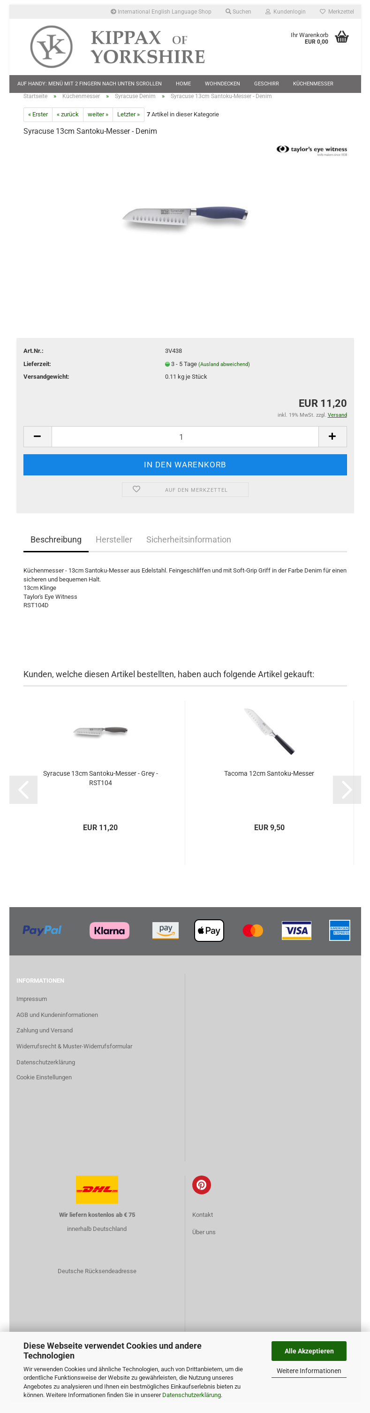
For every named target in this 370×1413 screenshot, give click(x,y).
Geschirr (266, 84)
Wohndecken (222, 84)
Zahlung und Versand (44, 1042)
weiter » (98, 126)
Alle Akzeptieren (309, 1351)
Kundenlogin (285, 11)
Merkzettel (337, 11)
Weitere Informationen (309, 1371)
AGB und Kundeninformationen (57, 1026)
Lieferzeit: (37, 375)
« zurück (68, 126)
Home (183, 84)
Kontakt (202, 1226)
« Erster (38, 126)
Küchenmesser (313, 84)
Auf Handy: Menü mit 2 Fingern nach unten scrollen (89, 84)
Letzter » (128, 126)
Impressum (31, 1010)
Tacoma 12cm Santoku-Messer (269, 784)
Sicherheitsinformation (188, 551)
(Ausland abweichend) (224, 376)
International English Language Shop (161, 11)
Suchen (238, 11)
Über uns (204, 1243)
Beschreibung (56, 551)
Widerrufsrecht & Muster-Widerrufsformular (74, 1058)
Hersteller (114, 551)
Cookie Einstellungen (44, 1088)
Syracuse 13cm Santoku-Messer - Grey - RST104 (100, 789)
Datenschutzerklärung (191, 1394)
